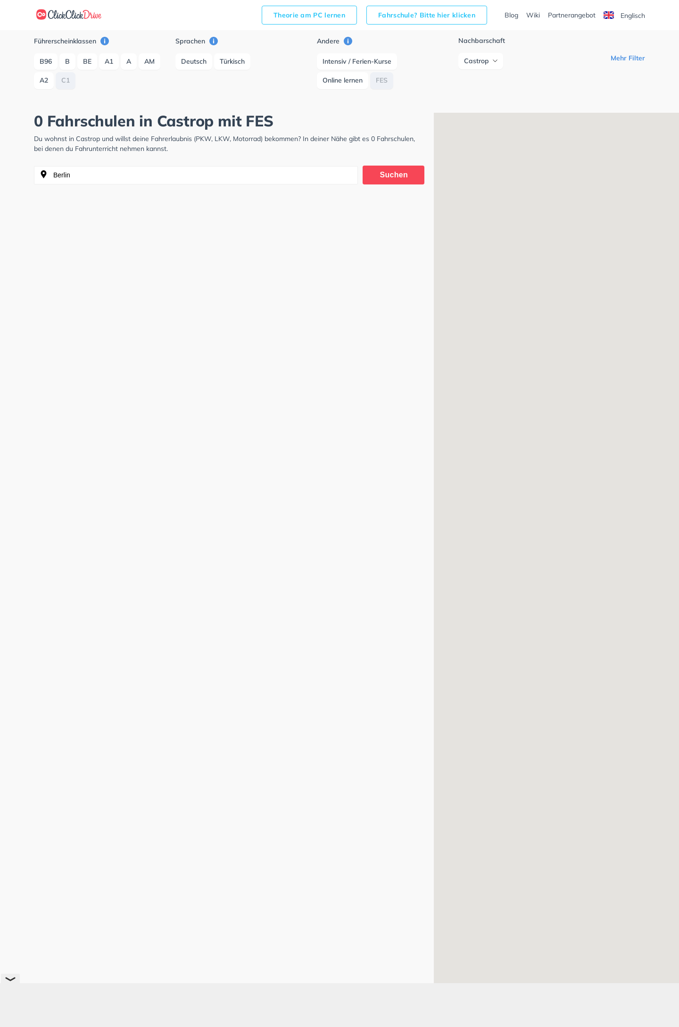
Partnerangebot (572, 15)
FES (382, 80)
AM (149, 61)
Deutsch (194, 61)
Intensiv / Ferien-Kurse (357, 61)
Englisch (624, 15)
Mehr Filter (628, 58)
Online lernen (343, 80)
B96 (46, 61)
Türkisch (232, 61)
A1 (109, 61)
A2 (44, 80)
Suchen (394, 175)
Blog (511, 15)
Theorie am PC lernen (309, 15)
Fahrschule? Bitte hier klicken (426, 15)
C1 (65, 80)
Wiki (533, 15)
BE (87, 61)
